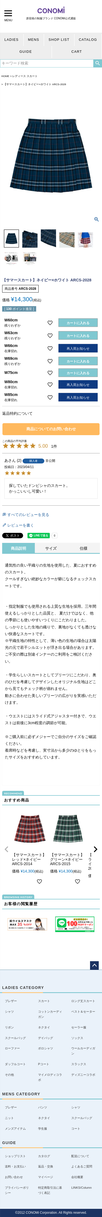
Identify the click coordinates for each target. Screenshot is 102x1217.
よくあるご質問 (81, 1166)
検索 (97, 63)
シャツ (9, 1011)
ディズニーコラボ (83, 1074)
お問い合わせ (14, 1177)
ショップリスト (15, 1156)
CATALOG (88, 40)
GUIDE (25, 52)
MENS (33, 40)
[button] (6, 849)
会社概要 (77, 1177)
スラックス (78, 1064)
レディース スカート (25, 76)
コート (75, 1128)
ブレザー (11, 1001)
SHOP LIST (59, 40)
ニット (9, 1118)
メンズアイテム (15, 1128)
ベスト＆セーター (83, 1011)
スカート (44, 1001)
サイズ (51, 548)
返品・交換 (45, 1166)
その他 (9, 1074)
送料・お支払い (15, 1166)
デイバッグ (45, 1038)
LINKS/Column (81, 1187)
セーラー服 (78, 1027)
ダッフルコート (15, 1064)
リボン (9, 1027)
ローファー (12, 1048)
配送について (80, 1156)
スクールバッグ (15, 1038)
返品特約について (17, 413)
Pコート (43, 1064)
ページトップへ (94, 965)
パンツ (42, 1107)
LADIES (11, 40)
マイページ (45, 1177)
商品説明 (18, 548)
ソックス (77, 1038)
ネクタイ (44, 1027)
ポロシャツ (45, 1048)
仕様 (83, 548)
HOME (5, 76)
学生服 (42, 1128)
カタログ (44, 1156)
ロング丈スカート (83, 1001)
